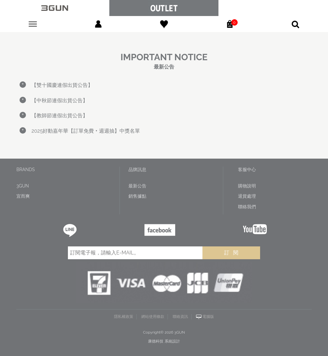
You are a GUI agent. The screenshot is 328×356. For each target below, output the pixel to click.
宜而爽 (23, 196)
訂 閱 (231, 253)
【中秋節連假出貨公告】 (59, 100)
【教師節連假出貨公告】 (59, 115)
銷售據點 (137, 196)
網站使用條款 (152, 316)
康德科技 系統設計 (164, 341)
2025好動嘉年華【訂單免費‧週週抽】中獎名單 (85, 131)
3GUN (22, 185)
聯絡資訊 (180, 316)
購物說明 (247, 185)
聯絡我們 (247, 206)
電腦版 (208, 316)
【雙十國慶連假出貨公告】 (62, 85)
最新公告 (137, 185)
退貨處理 (247, 196)
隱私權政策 (123, 316)
